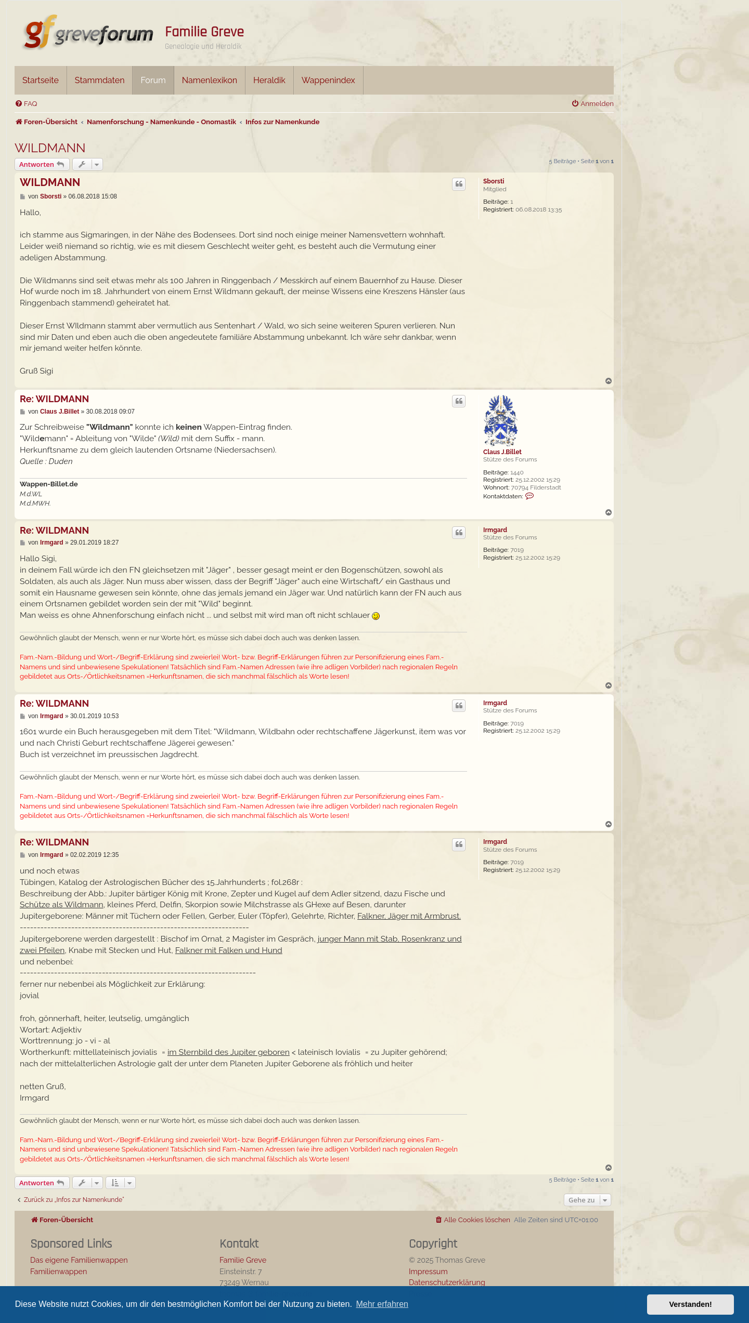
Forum (152, 80)
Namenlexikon (209, 80)
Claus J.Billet (502, 452)
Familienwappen (58, 1271)
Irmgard (495, 530)
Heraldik (269, 80)
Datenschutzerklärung (447, 1282)
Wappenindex (328, 80)
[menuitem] (26, 103)
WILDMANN (50, 147)
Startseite (40, 80)
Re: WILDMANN (54, 398)
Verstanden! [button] (690, 1304)
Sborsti (493, 181)
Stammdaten (100, 80)
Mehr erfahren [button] (382, 1304)
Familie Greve (204, 32)
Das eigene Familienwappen (79, 1259)
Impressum (428, 1271)
